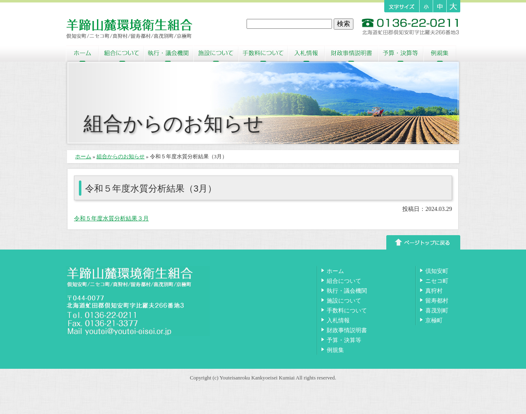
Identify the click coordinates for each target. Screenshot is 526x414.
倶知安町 (436, 271)
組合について (121, 53)
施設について (215, 53)
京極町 (434, 320)
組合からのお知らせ (121, 157)
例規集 (439, 53)
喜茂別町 (436, 310)
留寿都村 (436, 300)
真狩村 (434, 290)
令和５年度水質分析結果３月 (111, 218)
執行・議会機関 (168, 53)
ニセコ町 (436, 281)
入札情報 (306, 53)
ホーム (82, 53)
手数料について (263, 53)
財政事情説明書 (351, 53)
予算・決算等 (400, 53)
